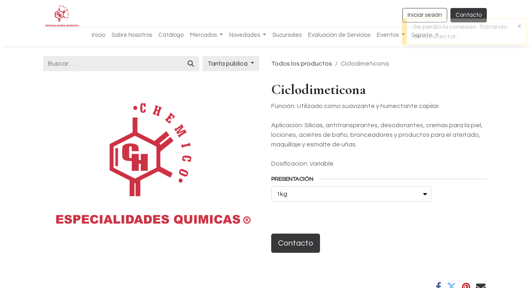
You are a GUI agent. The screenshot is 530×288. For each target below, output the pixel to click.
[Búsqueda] (190, 63)
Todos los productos (301, 63)
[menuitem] (98, 35)
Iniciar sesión (425, 15)
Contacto (469, 15)
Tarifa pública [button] (228, 63)
